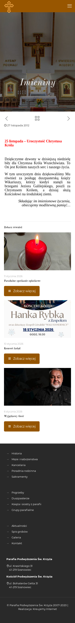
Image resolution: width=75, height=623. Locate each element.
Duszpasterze (20, 498)
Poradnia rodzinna (24, 470)
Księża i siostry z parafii (26, 504)
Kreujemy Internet (45, 609)
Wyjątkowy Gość (14, 416)
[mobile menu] (69, 6)
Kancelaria (19, 465)
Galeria (16, 537)
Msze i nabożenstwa (25, 459)
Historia (17, 453)
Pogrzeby (18, 492)
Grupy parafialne (23, 510)
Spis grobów (20, 531)
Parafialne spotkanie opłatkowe (22, 281)
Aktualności (19, 525)
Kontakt (17, 543)
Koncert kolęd (12, 348)
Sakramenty (20, 476)
